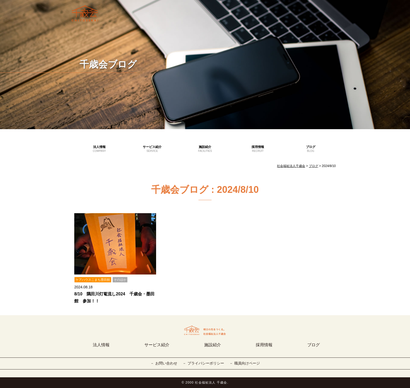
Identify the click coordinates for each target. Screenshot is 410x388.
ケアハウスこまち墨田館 (93, 280)
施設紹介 (205, 149)
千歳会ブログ (108, 64)
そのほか (120, 280)
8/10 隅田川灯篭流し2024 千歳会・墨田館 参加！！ (114, 297)
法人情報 (99, 149)
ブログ (310, 149)
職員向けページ (247, 363)
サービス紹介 (152, 149)
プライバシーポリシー (205, 363)
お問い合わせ (166, 363)
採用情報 (257, 149)
